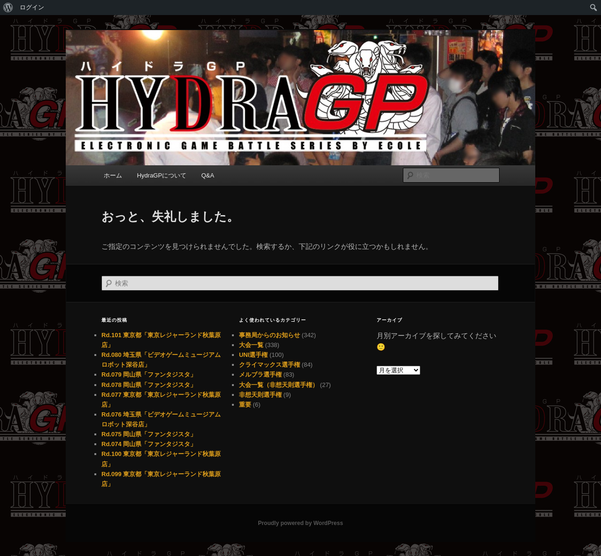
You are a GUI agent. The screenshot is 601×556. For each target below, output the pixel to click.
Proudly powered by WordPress (300, 523)
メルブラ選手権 (260, 374)
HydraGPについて (161, 175)
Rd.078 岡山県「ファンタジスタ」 (148, 384)
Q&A (207, 175)
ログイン (32, 7)
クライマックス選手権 (269, 364)
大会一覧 (251, 344)
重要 (245, 404)
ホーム (113, 175)
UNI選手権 (253, 354)
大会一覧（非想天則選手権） (278, 384)
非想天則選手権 (260, 394)
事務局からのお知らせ (269, 335)
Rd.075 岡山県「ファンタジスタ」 (148, 434)
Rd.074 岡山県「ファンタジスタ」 (148, 444)
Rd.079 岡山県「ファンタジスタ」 (148, 374)
